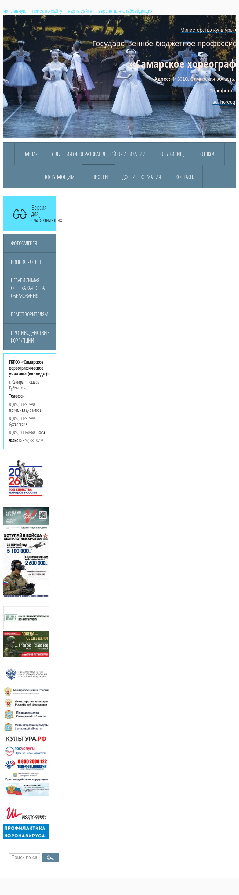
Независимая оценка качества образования (28, 288)
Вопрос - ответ (26, 262)
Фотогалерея (24, 243)
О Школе (208, 154)
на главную (14, 11)
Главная (30, 154)
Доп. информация (141, 177)
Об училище (173, 154)
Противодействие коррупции (30, 336)
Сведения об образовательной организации (99, 154)
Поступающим (59, 177)
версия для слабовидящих (125, 11)
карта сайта (80, 11)
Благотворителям (29, 314)
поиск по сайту (47, 11)
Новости (98, 177)
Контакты (185, 177)
